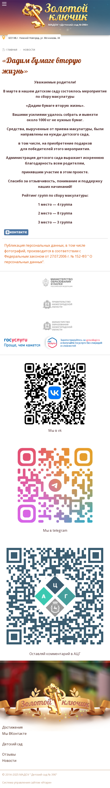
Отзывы (9, 754)
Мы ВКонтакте (14, 733)
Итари (46, 782)
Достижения (12, 727)
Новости (29, 49)
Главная (11, 49)
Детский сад (12, 744)
